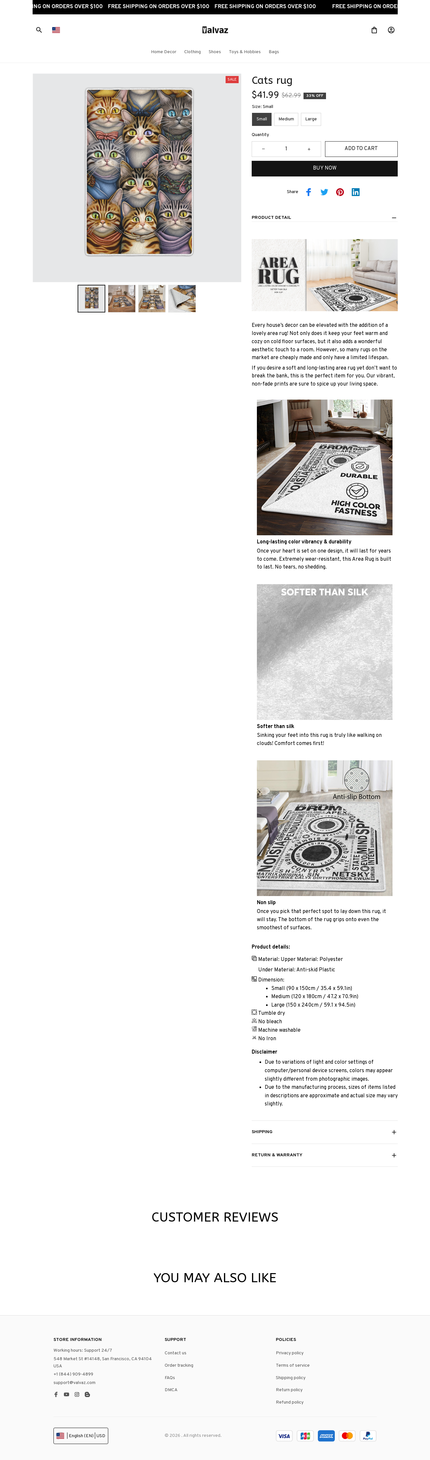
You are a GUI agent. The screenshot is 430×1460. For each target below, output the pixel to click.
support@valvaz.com (74, 1383)
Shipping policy (290, 1378)
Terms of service (293, 1365)
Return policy (289, 1390)
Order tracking (179, 1365)
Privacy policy (290, 1353)
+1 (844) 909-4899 (73, 1374)
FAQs (170, 1378)
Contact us (175, 1353)
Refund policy (290, 1402)
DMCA (171, 1390)
